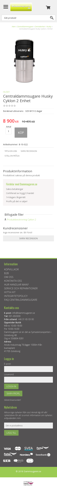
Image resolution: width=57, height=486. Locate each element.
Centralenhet (40, 26)
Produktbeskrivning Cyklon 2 (21, 219)
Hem (13, 26)
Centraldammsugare (25, 26)
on (4, 105)
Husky (48, 26)
